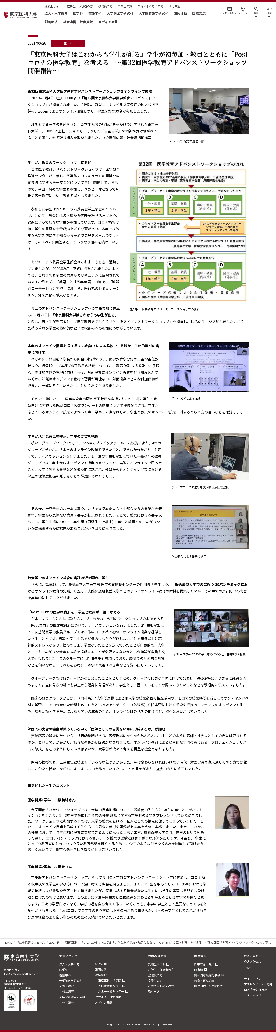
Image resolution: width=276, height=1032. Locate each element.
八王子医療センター (111, 991)
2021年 (54, 942)
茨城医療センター (109, 986)
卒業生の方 (125, 6)
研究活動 (180, 13)
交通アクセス (252, 961)
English (248, 967)
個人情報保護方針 (255, 989)
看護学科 (94, 13)
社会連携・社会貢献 (78, 21)
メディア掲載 (108, 21)
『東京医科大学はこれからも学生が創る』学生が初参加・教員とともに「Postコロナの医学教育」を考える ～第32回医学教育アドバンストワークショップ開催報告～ (167, 942)
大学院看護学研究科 (153, 13)
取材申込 (174, 6)
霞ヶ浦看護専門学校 (207, 975)
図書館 (198, 970)
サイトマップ (252, 995)
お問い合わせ (252, 956)
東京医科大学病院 (109, 980)
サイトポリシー (254, 979)
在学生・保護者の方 (80, 6)
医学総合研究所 (204, 964)
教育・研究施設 (204, 981)
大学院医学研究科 (120, 13)
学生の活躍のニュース (30, 942)
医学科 (78, 13)
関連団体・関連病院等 (208, 986)
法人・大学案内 (56, 13)
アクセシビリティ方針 (258, 984)
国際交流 (199, 13)
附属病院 (51, 21)
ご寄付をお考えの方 (150, 6)
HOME (8, 942)
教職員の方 (105, 6)
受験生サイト (53, 6)
